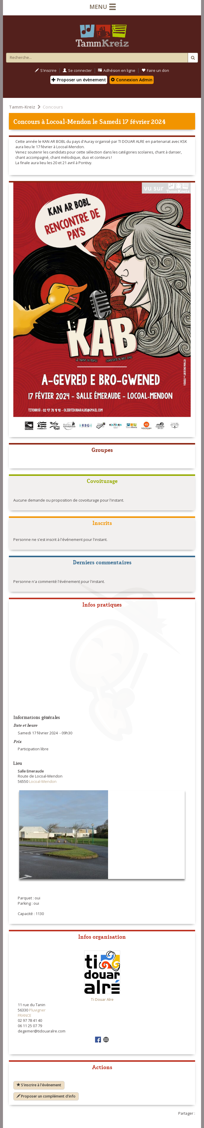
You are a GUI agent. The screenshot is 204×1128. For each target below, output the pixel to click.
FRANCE (24, 1015)
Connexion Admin (131, 80)
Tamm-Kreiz (22, 107)
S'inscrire (46, 70)
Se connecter (77, 70)
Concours (53, 107)
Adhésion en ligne (116, 70)
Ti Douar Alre (102, 999)
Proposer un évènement (79, 80)
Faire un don (155, 70)
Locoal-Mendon (68, 121)
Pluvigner (37, 1010)
